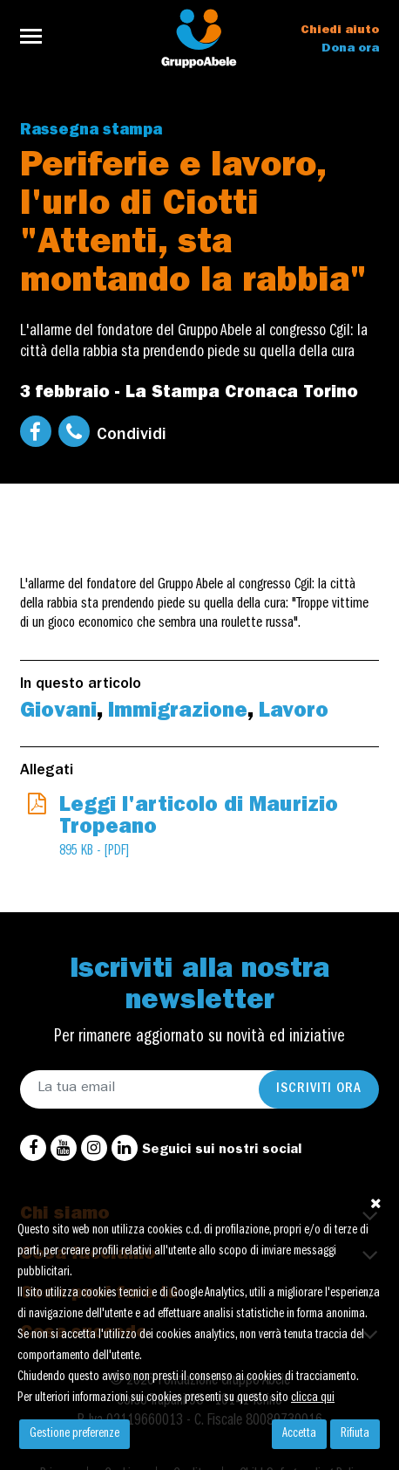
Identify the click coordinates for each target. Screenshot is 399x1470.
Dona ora (350, 49)
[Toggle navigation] (36, 36)
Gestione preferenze (74, 1434)
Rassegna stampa (91, 132)
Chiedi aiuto (340, 30)
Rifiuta (355, 1434)
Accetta (299, 1434)
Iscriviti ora (319, 1089)
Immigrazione (177, 713)
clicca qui (313, 1398)
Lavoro (293, 713)
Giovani (58, 713)
